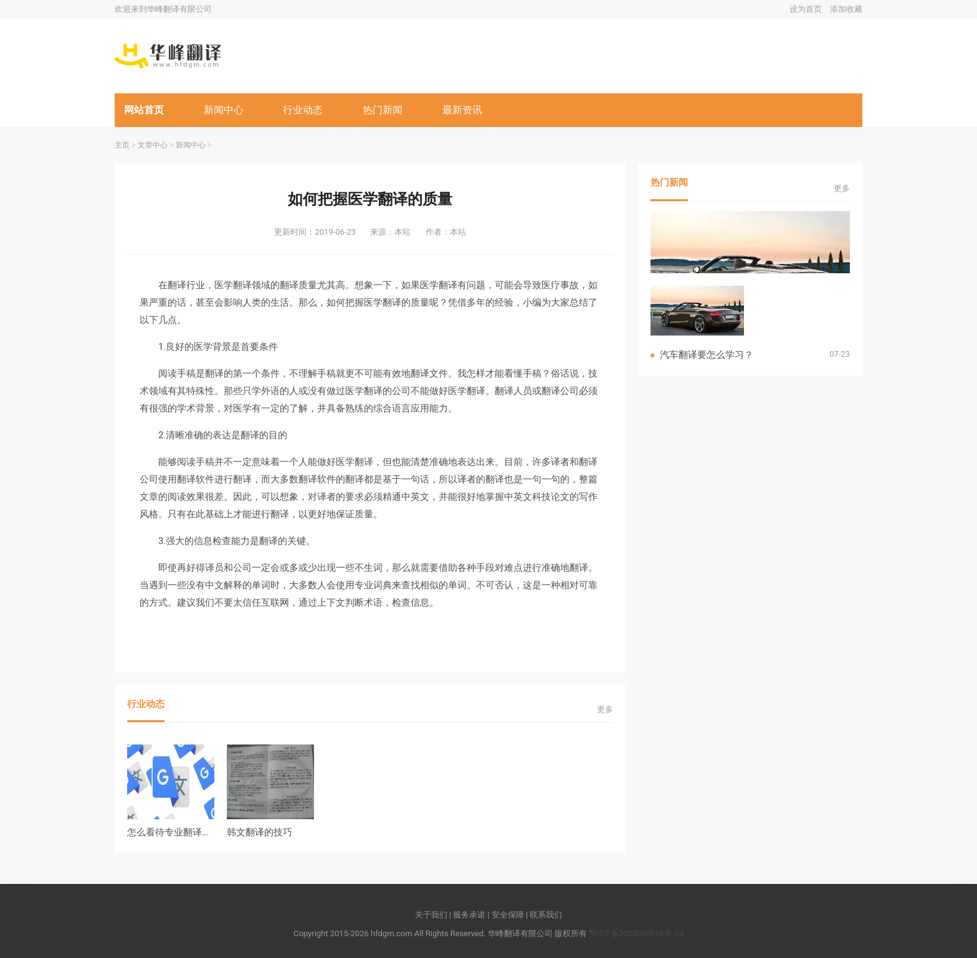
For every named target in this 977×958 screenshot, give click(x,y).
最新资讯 (462, 110)
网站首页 (144, 110)
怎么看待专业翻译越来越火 (183, 832)
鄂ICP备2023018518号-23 (636, 933)
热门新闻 (383, 110)
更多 (605, 709)
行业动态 (303, 110)
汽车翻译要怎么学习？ (706, 354)
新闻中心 (224, 110)
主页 (122, 145)
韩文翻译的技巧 (259, 832)
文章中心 (153, 145)
